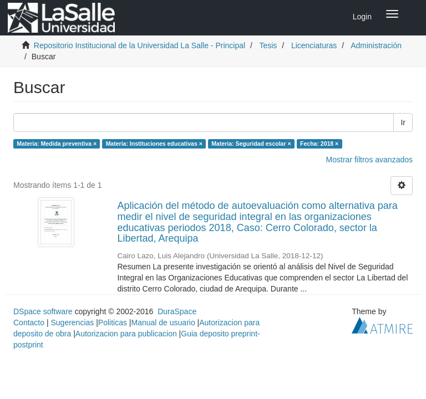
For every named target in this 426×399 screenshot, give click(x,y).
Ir (402, 122)
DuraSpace (177, 311)
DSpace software (43, 311)
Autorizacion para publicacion (126, 333)
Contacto (28, 322)
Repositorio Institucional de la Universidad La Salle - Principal (139, 45)
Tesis (268, 45)
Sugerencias (72, 322)
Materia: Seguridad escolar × (251, 143)
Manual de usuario (163, 322)
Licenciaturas (314, 45)
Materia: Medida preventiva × (57, 143)
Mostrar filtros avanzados (369, 159)
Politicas (112, 322)
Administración (376, 45)
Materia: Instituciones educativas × (154, 143)
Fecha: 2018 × (319, 143)
